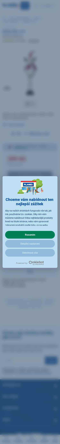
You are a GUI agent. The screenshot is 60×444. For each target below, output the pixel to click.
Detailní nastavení (30, 243)
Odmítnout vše (30, 252)
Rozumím (30, 234)
